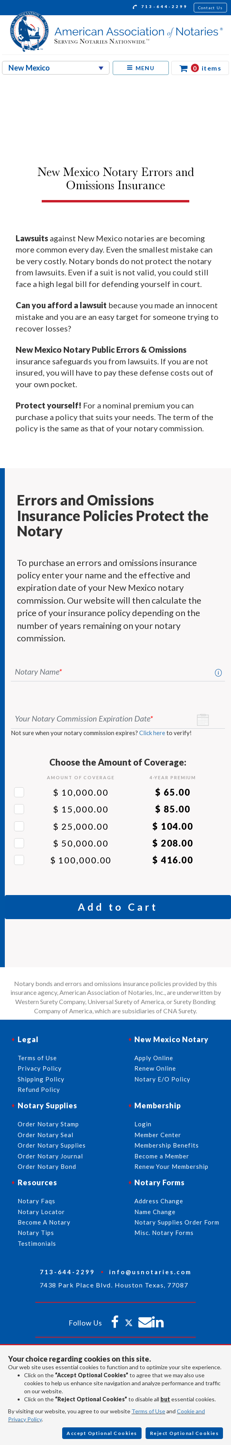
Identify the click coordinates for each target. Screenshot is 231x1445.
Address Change (158, 1201)
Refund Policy (39, 1089)
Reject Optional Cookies (184, 1433)
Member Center (157, 1134)
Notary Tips (36, 1232)
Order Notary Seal (45, 1134)
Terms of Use (148, 1411)
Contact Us (210, 7)
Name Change (155, 1211)
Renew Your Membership (171, 1166)
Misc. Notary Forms (164, 1232)
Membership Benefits (166, 1145)
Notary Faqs (36, 1201)
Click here (152, 732)
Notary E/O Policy (162, 1079)
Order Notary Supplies (52, 1145)
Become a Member (161, 1156)
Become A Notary (44, 1222)
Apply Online (153, 1057)
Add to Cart (118, 907)
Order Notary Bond (47, 1166)
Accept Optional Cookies (102, 1433)
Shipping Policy (41, 1079)
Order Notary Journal (50, 1156)
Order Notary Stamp (48, 1124)
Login (143, 1124)
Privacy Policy (40, 1068)
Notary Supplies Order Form (176, 1222)
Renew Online (155, 1068)
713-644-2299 (160, 7)
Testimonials (37, 1243)
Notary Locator (41, 1211)
